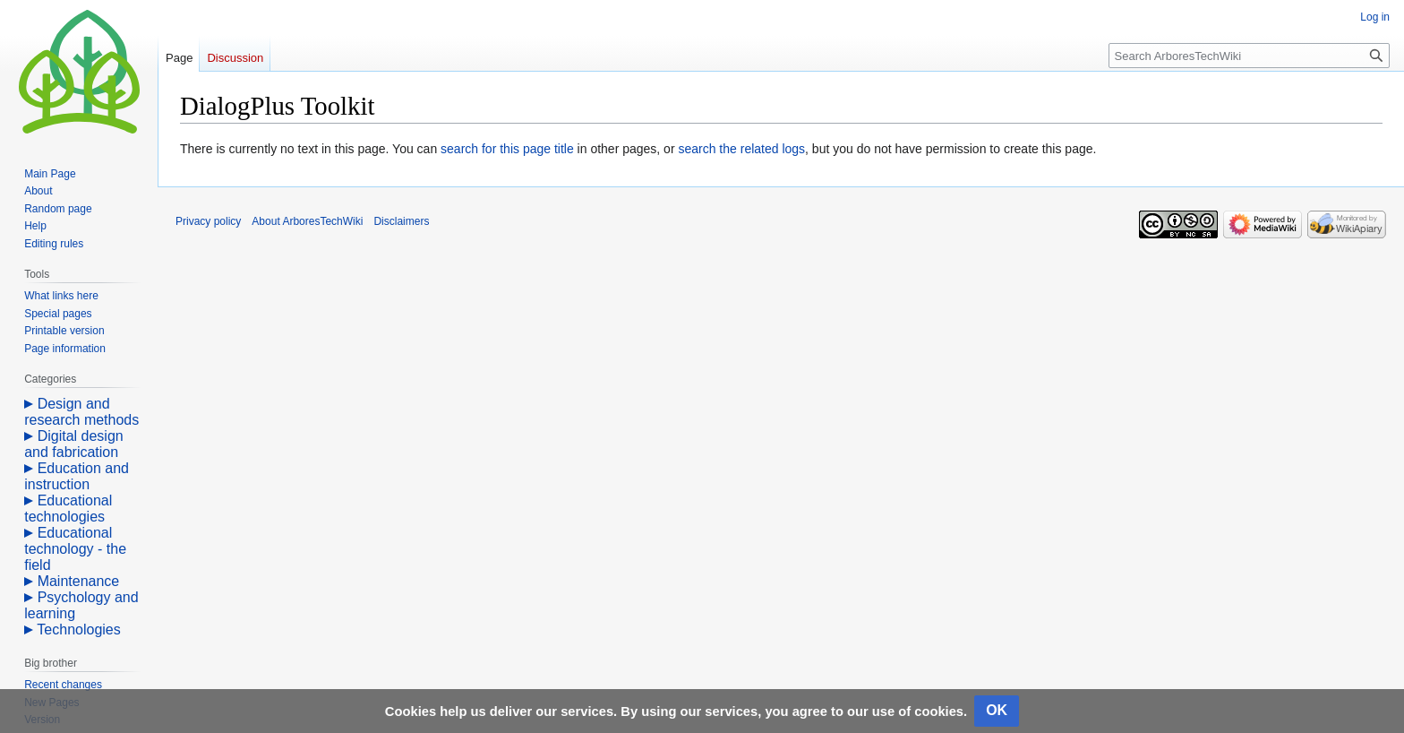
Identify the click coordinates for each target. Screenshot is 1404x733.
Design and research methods (81, 411)
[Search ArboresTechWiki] (1249, 55)
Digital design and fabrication (74, 444)
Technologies (78, 629)
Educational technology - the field (75, 549)
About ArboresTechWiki (307, 221)
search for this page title (507, 149)
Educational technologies (68, 508)
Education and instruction (76, 476)
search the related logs (741, 149)
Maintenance (79, 581)
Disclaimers (401, 221)
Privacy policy (208, 221)
